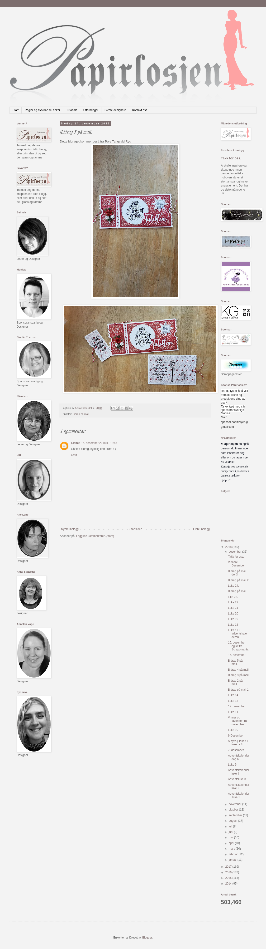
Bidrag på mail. (237, 591)
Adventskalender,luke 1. (238, 795)
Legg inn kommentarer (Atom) (95, 536)
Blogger (147, 937)
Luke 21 (233, 608)
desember (235, 551)
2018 (229, 547)
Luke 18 (233, 624)
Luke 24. (233, 585)
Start (16, 110)
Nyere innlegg (70, 529)
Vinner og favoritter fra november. (237, 721)
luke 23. (233, 597)
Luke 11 (233, 712)
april (232, 843)
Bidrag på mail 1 (238, 689)
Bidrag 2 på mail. (235, 682)
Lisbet (75, 443)
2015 (229, 878)
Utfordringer (90, 110)
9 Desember (235, 735)
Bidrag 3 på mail (238, 675)
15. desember (236, 655)
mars (232, 848)
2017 (229, 866)
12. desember (236, 706)
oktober (234, 809)
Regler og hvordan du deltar (42, 110)
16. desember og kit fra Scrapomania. (238, 646)
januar (233, 859)
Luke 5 (232, 764)
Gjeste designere (115, 110)
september (236, 815)
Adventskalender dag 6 (238, 757)
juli (231, 826)
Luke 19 (233, 619)
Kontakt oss (139, 110)
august (233, 820)
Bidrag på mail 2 (238, 580)
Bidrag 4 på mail (238, 669)
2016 (229, 872)
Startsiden (135, 529)
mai (231, 837)
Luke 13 (233, 701)
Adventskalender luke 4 (238, 771)
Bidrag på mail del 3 (237, 573)
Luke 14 (233, 695)
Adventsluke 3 (237, 779)
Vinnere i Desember (236, 564)
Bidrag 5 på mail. (235, 662)
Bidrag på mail (81, 414)
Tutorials (71, 110)
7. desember (236, 750)
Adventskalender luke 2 (238, 786)
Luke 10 (233, 730)
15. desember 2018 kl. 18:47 (99, 443)
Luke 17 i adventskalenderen (238, 634)
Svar (74, 455)
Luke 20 (233, 613)
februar (233, 854)
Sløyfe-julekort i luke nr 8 (238, 742)
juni (231, 832)
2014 (229, 883)
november (235, 804)
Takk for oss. (231, 158)
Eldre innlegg (201, 529)
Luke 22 (233, 602)
